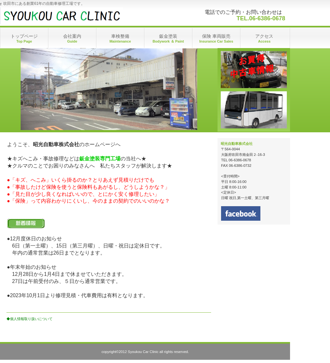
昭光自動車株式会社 (64, 15)
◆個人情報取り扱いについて (29, 319)
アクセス (254, 69)
